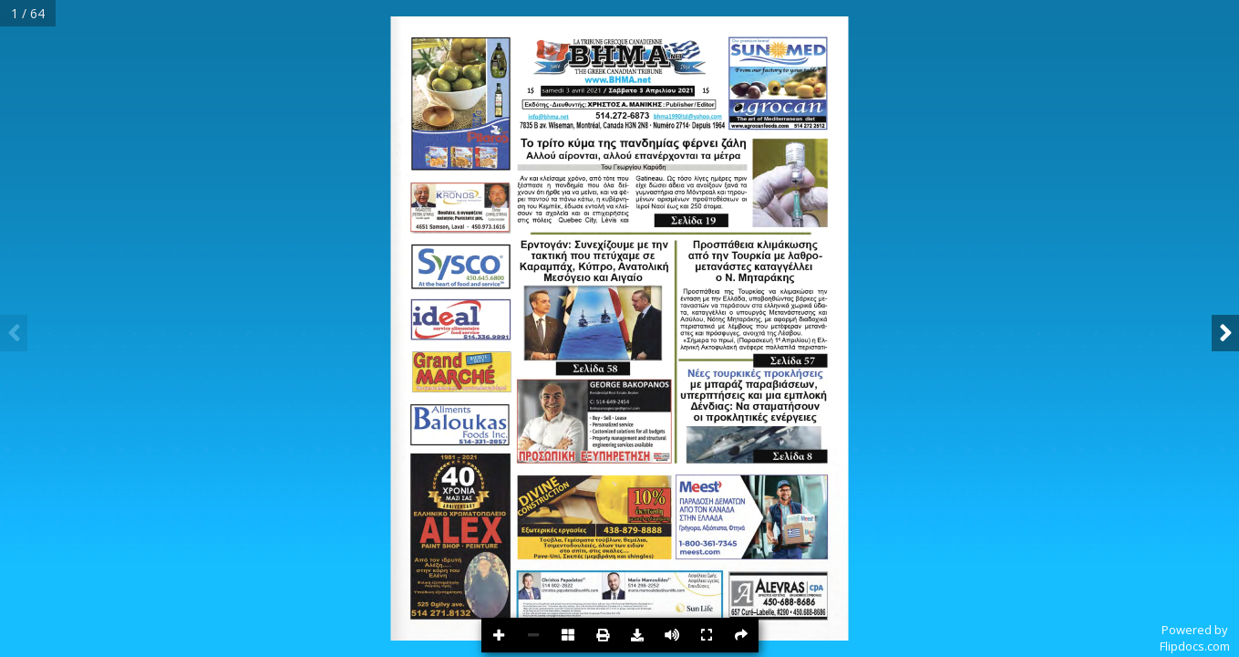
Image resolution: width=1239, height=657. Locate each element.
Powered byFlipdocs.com (1195, 637)
